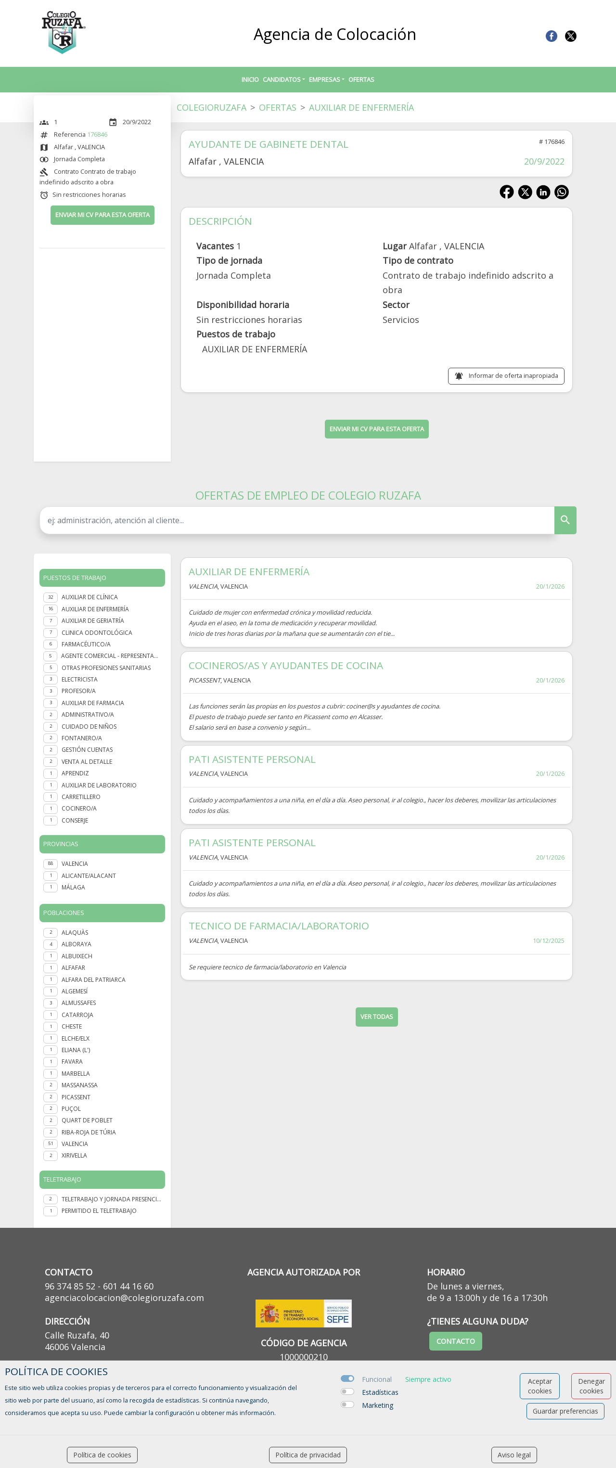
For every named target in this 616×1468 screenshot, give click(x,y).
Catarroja (77, 1015)
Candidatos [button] (282, 79)
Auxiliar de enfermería (95, 609)
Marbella (76, 1073)
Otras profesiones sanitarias (106, 668)
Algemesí (75, 991)
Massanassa (80, 1085)
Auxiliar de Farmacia (93, 703)
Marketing (377, 1405)
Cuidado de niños (89, 726)
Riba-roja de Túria (89, 1132)
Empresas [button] (324, 79)
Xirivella (74, 1155)
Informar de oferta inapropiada (513, 375)
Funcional (377, 1379)
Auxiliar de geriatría (93, 621)
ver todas (376, 1016)
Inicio (250, 79)
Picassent (76, 1097)
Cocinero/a (79, 808)
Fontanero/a (82, 738)
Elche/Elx (76, 1038)
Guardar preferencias (565, 1411)
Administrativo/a (88, 714)
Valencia (75, 1144)
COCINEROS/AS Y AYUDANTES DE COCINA (286, 665)
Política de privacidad (308, 1454)
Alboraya (76, 944)
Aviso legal (514, 1454)
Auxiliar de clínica (90, 597)
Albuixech (77, 956)
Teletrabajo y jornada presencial (111, 1199)
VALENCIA (75, 864)
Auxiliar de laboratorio (99, 785)
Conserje (75, 820)
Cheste (72, 1026)
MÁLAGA (73, 887)
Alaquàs (75, 932)
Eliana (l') (76, 1050)
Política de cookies (102, 1454)
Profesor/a (79, 691)
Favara (72, 1061)
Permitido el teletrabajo (99, 1211)
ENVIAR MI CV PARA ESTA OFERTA (102, 214)
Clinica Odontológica (97, 633)
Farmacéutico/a (86, 644)
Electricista (80, 679)
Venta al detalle (87, 762)
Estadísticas (380, 1392)
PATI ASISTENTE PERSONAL (252, 759)
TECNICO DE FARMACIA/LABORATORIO (279, 925)
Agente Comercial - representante (111, 656)
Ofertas (361, 79)
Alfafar (73, 968)
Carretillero (81, 797)
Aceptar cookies (540, 1386)
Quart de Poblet (87, 1120)
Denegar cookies (591, 1386)
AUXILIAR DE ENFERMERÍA (249, 571)
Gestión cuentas (87, 750)
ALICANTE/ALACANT (89, 876)
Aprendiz (75, 773)
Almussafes (79, 1003)
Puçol (71, 1109)
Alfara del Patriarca (94, 980)
